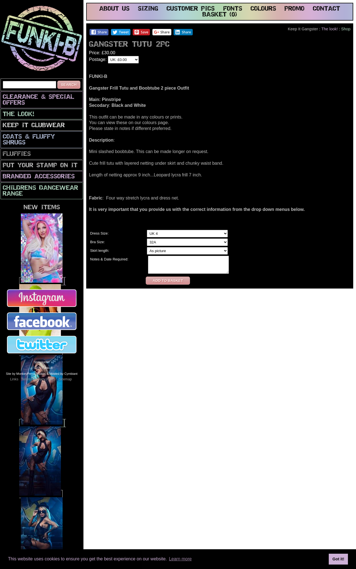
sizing (148, 9)
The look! (18, 114)
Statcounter (42, 362)
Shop (345, 29)
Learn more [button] (180, 558)
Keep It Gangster (303, 29)
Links (14, 379)
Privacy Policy (45, 379)
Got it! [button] (338, 559)
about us (114, 9)
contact (326, 9)
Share (99, 32)
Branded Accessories (39, 177)
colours (263, 9)
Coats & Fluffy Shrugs (29, 140)
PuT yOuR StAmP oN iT (40, 166)
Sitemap (65, 379)
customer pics (191, 9)
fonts (232, 9)
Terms (26, 379)
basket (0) (219, 15)
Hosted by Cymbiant (64, 373)
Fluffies (17, 154)
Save (141, 32)
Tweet (120, 32)
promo (295, 9)
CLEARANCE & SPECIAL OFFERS (38, 100)
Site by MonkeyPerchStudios (26, 373)
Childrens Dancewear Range (40, 191)
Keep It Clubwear (34, 126)
